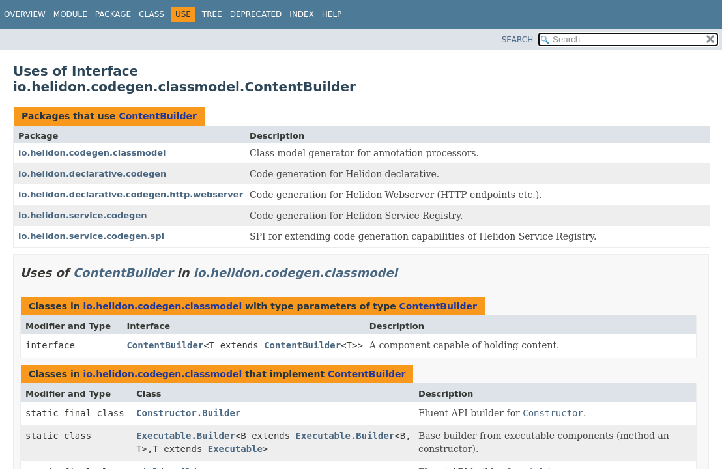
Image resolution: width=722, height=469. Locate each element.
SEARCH (518, 39)
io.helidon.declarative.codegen (92, 173)
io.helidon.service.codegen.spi (91, 236)
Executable (235, 449)
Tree (212, 14)
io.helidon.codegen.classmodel (92, 153)
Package (113, 14)
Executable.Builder (185, 436)
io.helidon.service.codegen (82, 215)
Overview (25, 14)
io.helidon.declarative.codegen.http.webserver (130, 194)
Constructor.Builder (188, 413)
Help (332, 14)
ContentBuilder (157, 116)
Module (70, 14)
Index (301, 14)
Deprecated (256, 14)
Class (151, 14)
